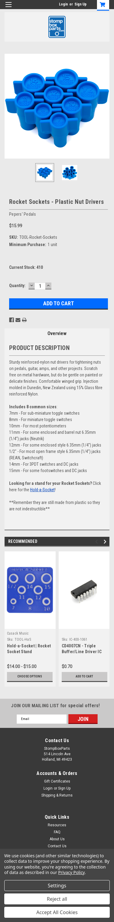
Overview (57, 333)
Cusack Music (18, 633)
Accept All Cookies (57, 912)
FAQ (57, 832)
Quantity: (17, 285)
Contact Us (57, 846)
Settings (57, 885)
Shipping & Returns (57, 795)
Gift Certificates (57, 781)
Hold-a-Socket (42, 489)
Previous (97, 541)
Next (106, 541)
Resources (57, 825)
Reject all (57, 899)
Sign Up (80, 4)
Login (63, 4)
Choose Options (29, 676)
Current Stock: (26, 267)
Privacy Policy (71, 872)
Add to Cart (84, 676)
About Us (57, 839)
